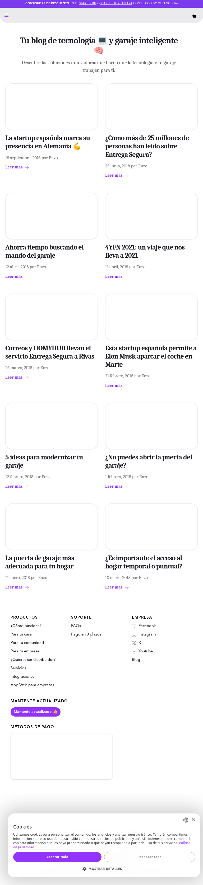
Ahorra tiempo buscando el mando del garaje (44, 251)
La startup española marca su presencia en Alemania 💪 (47, 142)
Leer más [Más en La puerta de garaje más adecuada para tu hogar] (14, 587)
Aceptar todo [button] (57, 857)
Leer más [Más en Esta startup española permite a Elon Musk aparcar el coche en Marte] (114, 385)
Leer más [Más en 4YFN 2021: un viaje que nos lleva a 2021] (114, 276)
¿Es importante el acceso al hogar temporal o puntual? (143, 562)
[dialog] (104, 845)
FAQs (76, 626)
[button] (104, 868)
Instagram (144, 635)
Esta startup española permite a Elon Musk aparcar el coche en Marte (151, 356)
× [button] (193, 820)
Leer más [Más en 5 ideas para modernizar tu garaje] (14, 486)
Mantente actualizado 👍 (35, 712)
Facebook (144, 626)
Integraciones (22, 677)
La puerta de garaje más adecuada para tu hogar (39, 562)
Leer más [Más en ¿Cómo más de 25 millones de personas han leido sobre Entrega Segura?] (114, 175)
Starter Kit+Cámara (116, 3)
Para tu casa (21, 635)
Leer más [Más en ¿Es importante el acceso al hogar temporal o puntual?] (114, 587)
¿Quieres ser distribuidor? (33, 660)
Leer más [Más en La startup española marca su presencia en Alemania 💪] (14, 167)
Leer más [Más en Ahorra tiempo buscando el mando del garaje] (14, 276)
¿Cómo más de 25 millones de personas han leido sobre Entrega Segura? (147, 146)
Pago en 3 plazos (86, 635)
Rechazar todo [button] (150, 857)
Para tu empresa (25, 651)
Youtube (142, 651)
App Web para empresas (32, 685)
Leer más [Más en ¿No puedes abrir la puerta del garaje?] (114, 486)
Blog (136, 660)
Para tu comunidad (27, 643)
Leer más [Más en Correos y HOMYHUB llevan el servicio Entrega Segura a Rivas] (14, 377)
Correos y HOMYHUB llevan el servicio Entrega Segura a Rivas (49, 352)
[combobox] (185, 820)
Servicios (18, 668)
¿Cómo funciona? (26, 626)
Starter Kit (87, 3)
